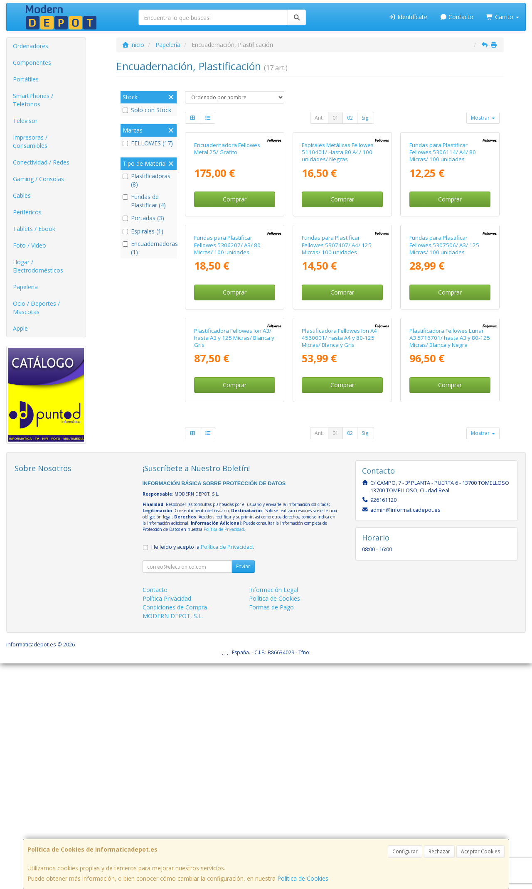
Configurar (405, 851)
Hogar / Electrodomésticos (38, 266)
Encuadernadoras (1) (149, 248)
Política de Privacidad (224, 755)
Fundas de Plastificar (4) (144, 201)
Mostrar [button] (483, 117)
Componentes (32, 62)
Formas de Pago (271, 833)
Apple (20, 328)
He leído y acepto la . (202, 772)
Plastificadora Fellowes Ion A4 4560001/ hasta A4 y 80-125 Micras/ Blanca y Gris (339, 566)
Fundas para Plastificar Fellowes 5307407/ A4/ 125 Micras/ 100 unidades (337, 397)
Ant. (319, 117)
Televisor (25, 121)
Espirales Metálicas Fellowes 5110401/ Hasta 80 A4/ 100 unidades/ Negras (338, 228)
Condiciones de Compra (175, 833)
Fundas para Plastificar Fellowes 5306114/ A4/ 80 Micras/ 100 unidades (442, 228)
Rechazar (439, 851)
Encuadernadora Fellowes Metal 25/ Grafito (227, 224)
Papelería (25, 287)
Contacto (457, 17)
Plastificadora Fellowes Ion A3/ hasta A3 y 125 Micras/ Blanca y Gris (234, 566)
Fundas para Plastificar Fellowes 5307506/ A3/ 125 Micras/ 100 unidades (444, 397)
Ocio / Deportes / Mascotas (36, 308)
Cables (22, 195)
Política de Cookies (302, 878)
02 (350, 117)
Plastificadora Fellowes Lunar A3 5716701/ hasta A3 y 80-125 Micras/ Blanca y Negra (449, 566)
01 (335, 117)
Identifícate (407, 17)
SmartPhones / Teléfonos (33, 100)
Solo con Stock (147, 110)
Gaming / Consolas (38, 179)
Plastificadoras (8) (146, 180)
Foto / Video (29, 245)
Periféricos (27, 212)
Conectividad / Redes (41, 162)
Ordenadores (30, 46)
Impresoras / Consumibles (30, 141)
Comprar (234, 275)
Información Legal (273, 815)
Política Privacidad (167, 824)
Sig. (365, 117)
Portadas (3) (143, 218)
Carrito (502, 17)
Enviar (243, 792)
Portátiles (26, 79)
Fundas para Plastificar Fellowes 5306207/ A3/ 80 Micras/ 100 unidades (227, 397)
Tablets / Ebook (34, 229)
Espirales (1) (143, 231)
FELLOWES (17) (148, 143)
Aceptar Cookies (480, 851)
